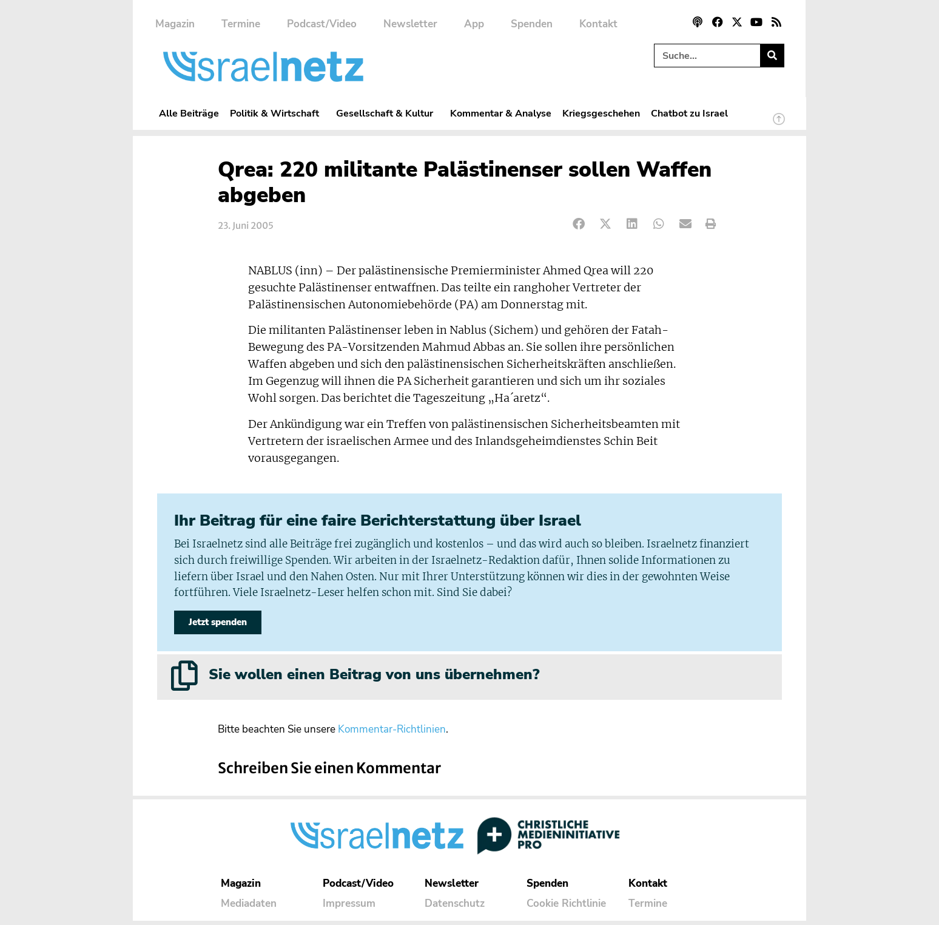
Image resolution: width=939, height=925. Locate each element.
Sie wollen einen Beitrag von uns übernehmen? (374, 678)
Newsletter (410, 24)
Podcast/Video (322, 24)
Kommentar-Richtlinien (392, 733)
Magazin (175, 24)
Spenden (532, 24)
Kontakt (598, 24)
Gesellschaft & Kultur (387, 113)
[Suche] (772, 55)
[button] (579, 224)
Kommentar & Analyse (500, 113)
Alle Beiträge (189, 113)
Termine (240, 24)
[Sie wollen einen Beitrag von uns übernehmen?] (184, 680)
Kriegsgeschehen (601, 113)
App (474, 24)
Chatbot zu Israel (689, 113)
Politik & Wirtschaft (277, 113)
